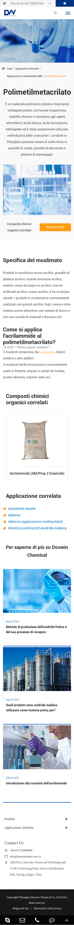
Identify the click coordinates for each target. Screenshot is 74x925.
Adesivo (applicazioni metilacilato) (35, 522)
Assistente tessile (22, 509)
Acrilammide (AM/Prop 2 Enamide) (55, 228)
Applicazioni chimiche (27, 68)
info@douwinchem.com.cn (25, 856)
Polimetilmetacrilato (55, 76)
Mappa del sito (20, 908)
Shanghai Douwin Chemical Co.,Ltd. (40, 897)
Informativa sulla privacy (48, 908)
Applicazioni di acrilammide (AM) (24, 76)
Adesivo (14, 515)
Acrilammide (46, 352)
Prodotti (10, 819)
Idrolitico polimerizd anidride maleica (37, 528)
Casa (9, 68)
